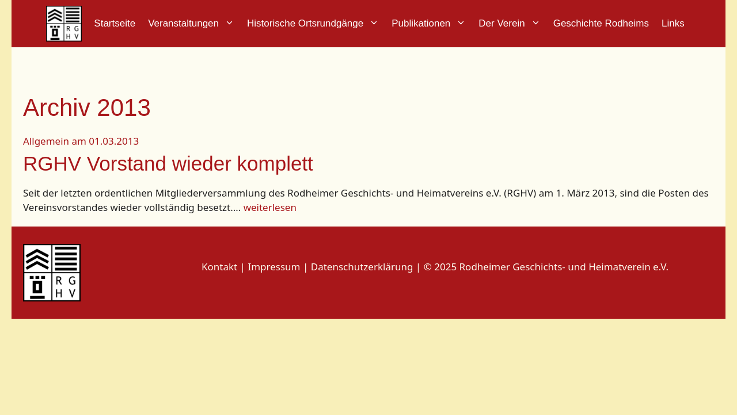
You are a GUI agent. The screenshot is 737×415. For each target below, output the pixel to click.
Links (673, 23)
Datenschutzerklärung (362, 266)
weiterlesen (270, 207)
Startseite (114, 23)
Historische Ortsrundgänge (316, 23)
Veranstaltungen (194, 23)
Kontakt (219, 266)
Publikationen (432, 23)
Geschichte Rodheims (601, 23)
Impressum (275, 266)
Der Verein (512, 23)
